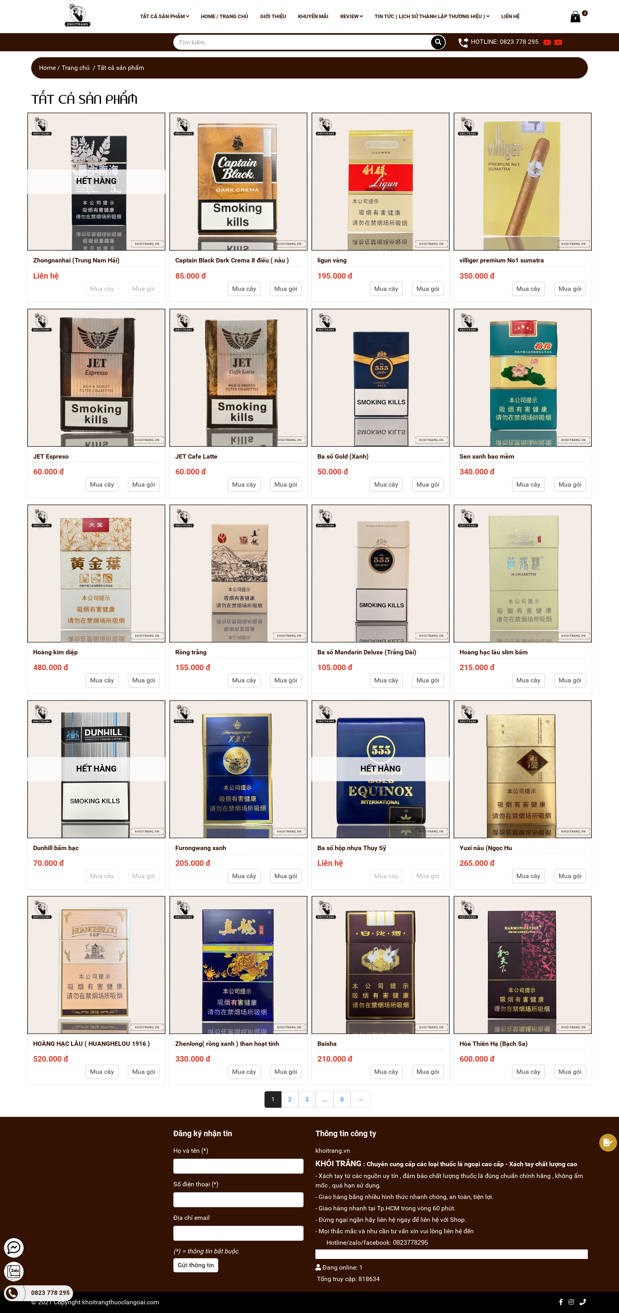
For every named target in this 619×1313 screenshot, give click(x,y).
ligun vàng (332, 260)
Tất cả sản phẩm (164, 16)
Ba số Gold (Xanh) (343, 456)
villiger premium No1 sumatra (502, 260)
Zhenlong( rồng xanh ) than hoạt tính (227, 1043)
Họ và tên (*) (190, 1150)
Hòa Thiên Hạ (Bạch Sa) (494, 1043)
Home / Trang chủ (224, 16)
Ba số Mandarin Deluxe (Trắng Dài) (366, 652)
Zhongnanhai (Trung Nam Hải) (76, 260)
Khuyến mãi (313, 16)
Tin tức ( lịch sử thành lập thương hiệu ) (432, 16)
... (324, 1099)
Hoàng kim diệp (55, 652)
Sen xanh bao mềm (487, 456)
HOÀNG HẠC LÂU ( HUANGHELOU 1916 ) (91, 1043)
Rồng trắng (190, 652)
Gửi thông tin (196, 1265)
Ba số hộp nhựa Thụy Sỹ (351, 848)
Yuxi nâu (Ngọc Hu (486, 848)
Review (351, 16)
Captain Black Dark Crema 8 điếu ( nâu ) (232, 260)
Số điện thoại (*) (196, 1184)
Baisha (327, 1043)
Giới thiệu (273, 16)
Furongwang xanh (200, 848)
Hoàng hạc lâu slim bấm (494, 652)
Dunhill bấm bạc (56, 848)
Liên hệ (510, 16)
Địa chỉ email (191, 1217)
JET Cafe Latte (196, 456)
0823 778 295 (50, 1292)
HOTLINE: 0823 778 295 (498, 42)
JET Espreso (51, 456)
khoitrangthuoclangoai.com (120, 1302)
